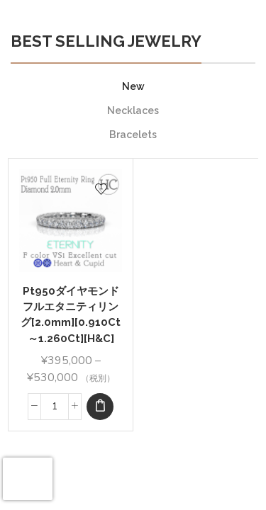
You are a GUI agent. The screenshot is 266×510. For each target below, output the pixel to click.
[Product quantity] (54, 406)
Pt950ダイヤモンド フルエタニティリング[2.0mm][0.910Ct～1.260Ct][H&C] (71, 314)
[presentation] (27, 479)
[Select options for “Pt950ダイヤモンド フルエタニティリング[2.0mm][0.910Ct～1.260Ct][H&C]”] (100, 406)
